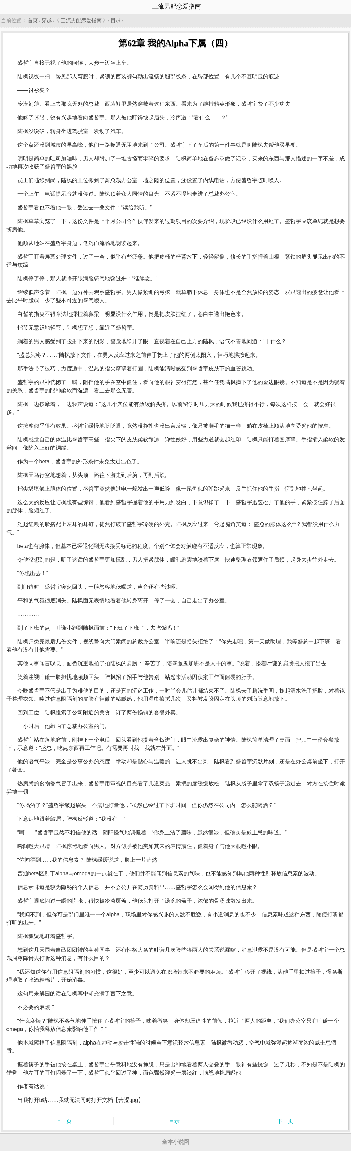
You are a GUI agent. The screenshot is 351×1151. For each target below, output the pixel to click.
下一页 (285, 1121)
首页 (33, 20)
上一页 (63, 1121)
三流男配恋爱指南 (81, 20)
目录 (116, 20)
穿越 (47, 20)
